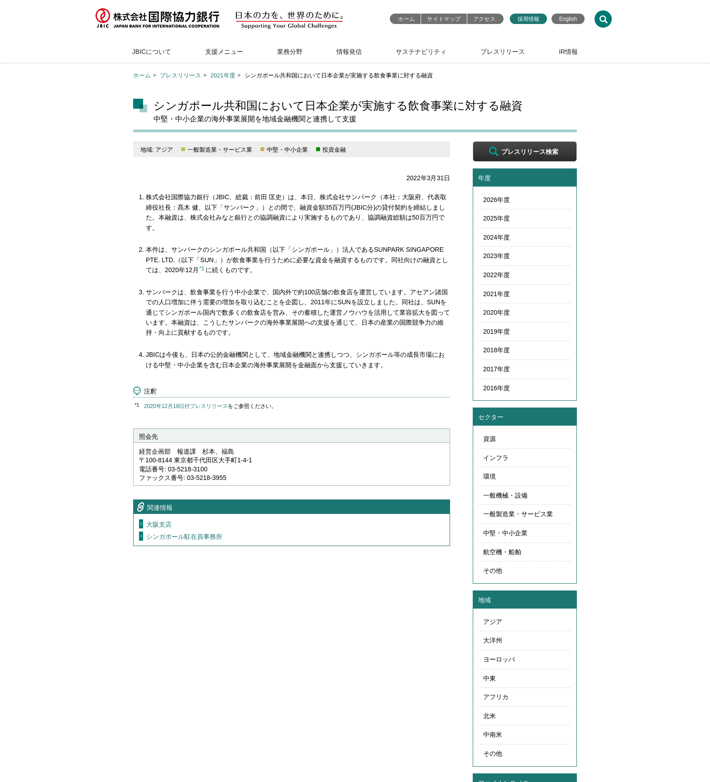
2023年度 (496, 255)
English (568, 19)
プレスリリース (502, 51)
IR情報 (568, 51)
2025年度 (496, 218)
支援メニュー (224, 51)
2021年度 (223, 75)
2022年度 (496, 274)
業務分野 (289, 51)
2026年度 (496, 199)
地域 (484, 600)
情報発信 (349, 51)
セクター (491, 417)
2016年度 (496, 388)
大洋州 (492, 640)
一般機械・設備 (505, 495)
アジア (492, 621)
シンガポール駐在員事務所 (184, 536)
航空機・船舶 (502, 552)
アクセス (484, 19)
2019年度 (496, 331)
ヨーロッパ (499, 659)
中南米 (492, 734)
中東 (489, 678)
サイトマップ (444, 19)
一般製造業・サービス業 (518, 514)
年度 (484, 178)
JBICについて (151, 51)
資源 (489, 438)
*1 (201, 268)
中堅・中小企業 (505, 533)
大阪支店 (159, 524)
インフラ (496, 457)
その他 (492, 570)
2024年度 (496, 237)
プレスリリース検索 (529, 151)
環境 (489, 476)
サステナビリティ (421, 51)
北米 (489, 716)
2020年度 (496, 312)
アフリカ (496, 696)
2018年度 (496, 350)
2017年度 (496, 369)
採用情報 (528, 19)
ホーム (406, 19)
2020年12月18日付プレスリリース (186, 406)
